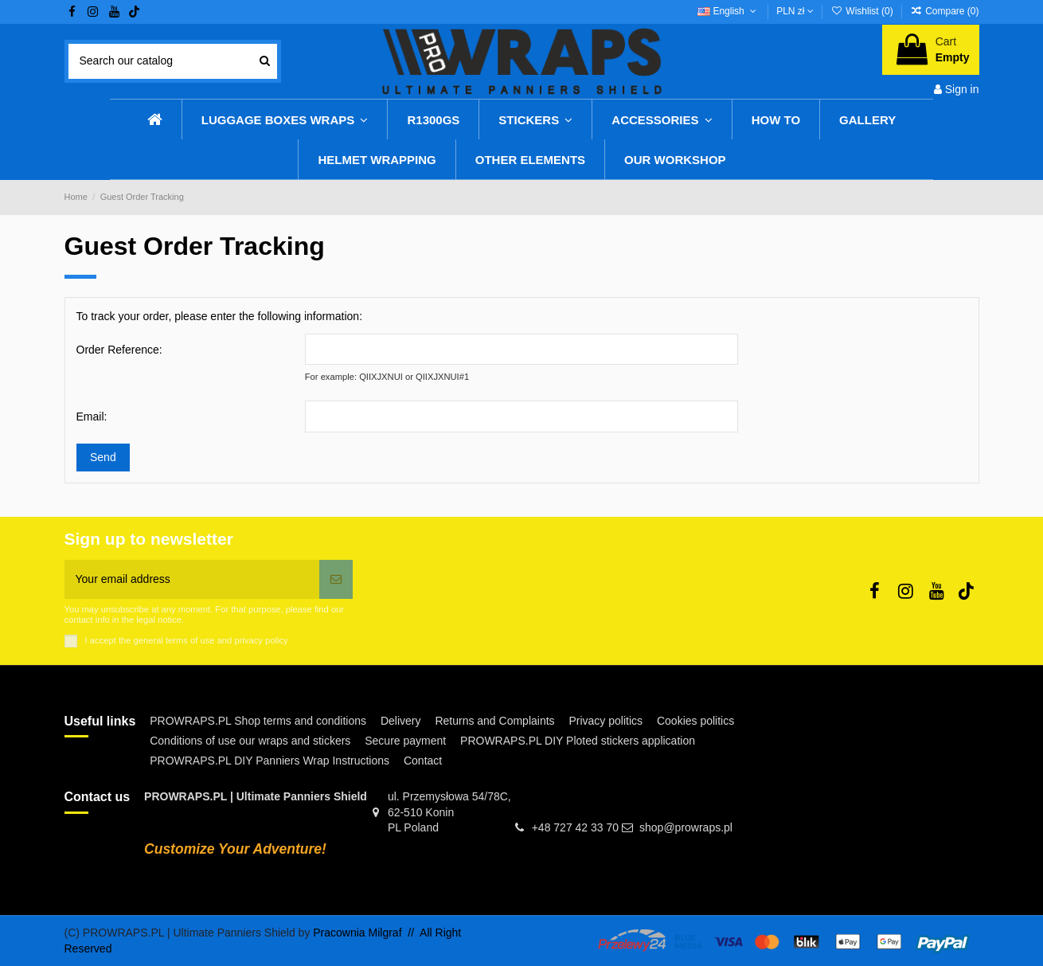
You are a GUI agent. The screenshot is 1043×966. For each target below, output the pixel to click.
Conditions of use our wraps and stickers (250, 740)
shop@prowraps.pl (685, 827)
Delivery (401, 720)
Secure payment (405, 740)
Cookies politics (695, 720)
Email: (91, 416)
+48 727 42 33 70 (575, 827)
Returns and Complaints (494, 720)
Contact (423, 760)
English (728, 11)
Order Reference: (119, 349)
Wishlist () (863, 11)
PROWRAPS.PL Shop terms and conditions (258, 720)
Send (103, 457)
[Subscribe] (336, 579)
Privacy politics (605, 720)
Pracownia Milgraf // (366, 932)
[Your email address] (192, 579)
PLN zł (795, 11)
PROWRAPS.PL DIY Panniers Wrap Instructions (269, 760)
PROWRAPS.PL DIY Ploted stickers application (577, 740)
